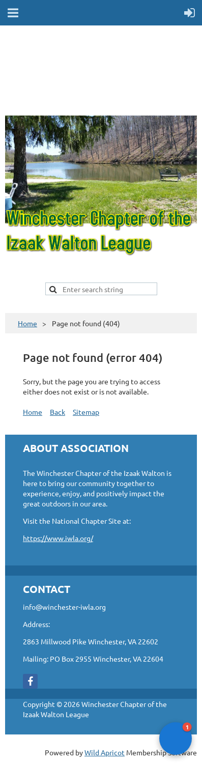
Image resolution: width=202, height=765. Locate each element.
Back (57, 411)
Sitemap (86, 411)
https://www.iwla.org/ (58, 538)
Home (27, 323)
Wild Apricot (104, 752)
